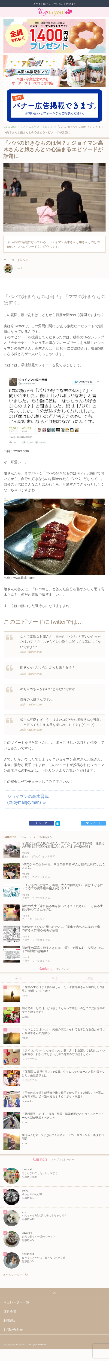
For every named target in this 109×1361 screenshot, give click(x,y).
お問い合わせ (13, 1330)
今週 (54, 978)
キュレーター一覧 (15, 1274)
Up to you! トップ (14, 126)
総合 (91, 978)
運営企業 (9, 1311)
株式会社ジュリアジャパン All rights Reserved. (25, 1344)
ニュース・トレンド (40, 126)
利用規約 (9, 1320)
